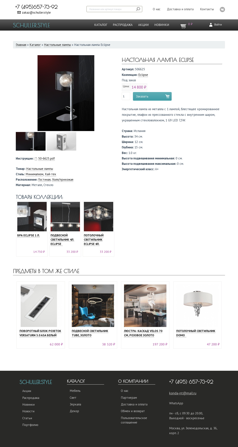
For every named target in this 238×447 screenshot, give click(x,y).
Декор (74, 411)
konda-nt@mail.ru (182, 393)
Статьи (27, 418)
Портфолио (30, 425)
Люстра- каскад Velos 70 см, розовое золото (143, 333)
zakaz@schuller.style (36, 12)
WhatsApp (176, 403)
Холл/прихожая (62, 179)
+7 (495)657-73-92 (36, 7)
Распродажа (123, 25)
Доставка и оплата (180, 9)
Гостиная (44, 179)
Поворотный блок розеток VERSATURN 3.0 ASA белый (40, 333)
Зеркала (75, 404)
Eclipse (143, 75)
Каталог (100, 25)
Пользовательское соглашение (134, 420)
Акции (143, 25)
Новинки (161, 25)
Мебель (75, 391)
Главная (21, 45)
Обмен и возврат (133, 411)
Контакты (207, 9)
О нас (156, 9)
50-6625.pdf (46, 158)
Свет (73, 398)
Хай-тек (50, 174)
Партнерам (129, 398)
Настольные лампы (57, 45)
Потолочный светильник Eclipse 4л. (94, 239)
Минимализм (34, 174)
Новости (28, 411)
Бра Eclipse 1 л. (28, 235)
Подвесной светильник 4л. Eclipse (62, 239)
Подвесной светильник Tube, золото (90, 333)
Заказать (142, 96)
